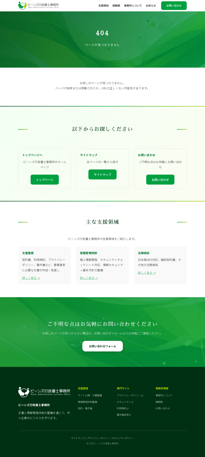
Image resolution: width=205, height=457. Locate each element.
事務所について (133, 5)
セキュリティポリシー (123, 438)
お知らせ (151, 5)
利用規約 (121, 408)
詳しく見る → (31, 278)
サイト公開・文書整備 (90, 395)
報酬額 (116, 5)
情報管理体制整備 (87, 402)
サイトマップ (102, 174)
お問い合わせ (174, 5)
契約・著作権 (85, 408)
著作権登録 (123, 414)
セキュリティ (124, 402)
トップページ (44, 179)
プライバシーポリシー (129, 395)
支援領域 (103, 5)
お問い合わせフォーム (102, 346)
